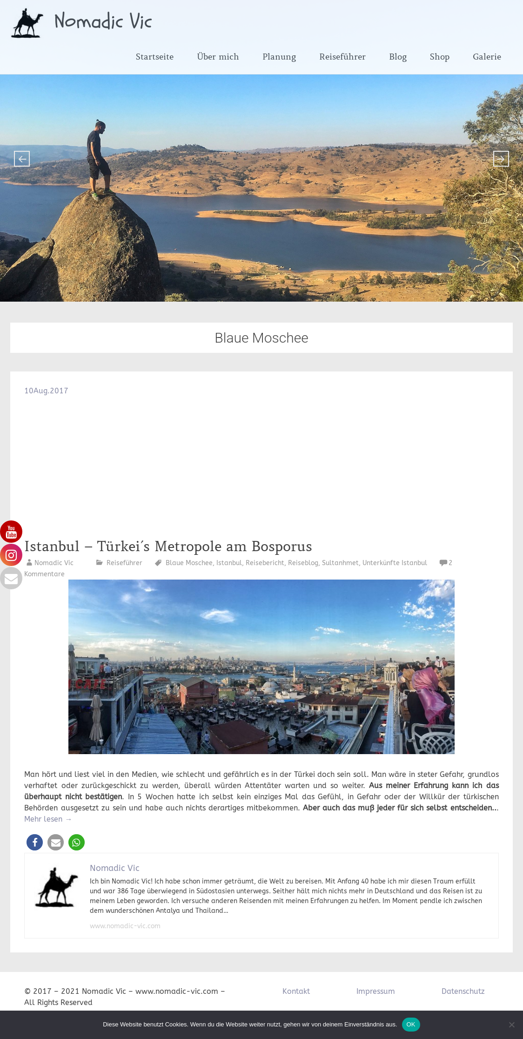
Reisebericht (265, 563)
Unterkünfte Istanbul (394, 563)
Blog (398, 57)
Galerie (487, 57)
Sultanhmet (340, 563)
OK (411, 1024)
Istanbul (229, 563)
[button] (35, 842)
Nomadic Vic (103, 21)
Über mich (218, 57)
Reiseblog (303, 563)
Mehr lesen (48, 819)
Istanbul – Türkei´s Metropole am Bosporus (170, 546)
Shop (439, 57)
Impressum (375, 991)
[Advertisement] (262, 466)
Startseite (155, 57)
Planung (279, 57)
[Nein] (511, 1024)
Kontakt (296, 991)
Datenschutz (463, 991)
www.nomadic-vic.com (125, 926)
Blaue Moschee (189, 563)
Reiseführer (342, 57)
